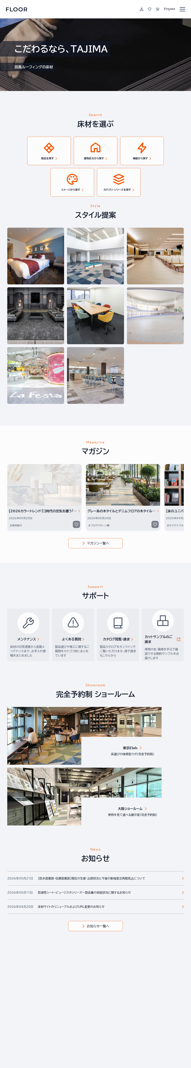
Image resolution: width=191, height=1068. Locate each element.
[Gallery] (95, 497)
